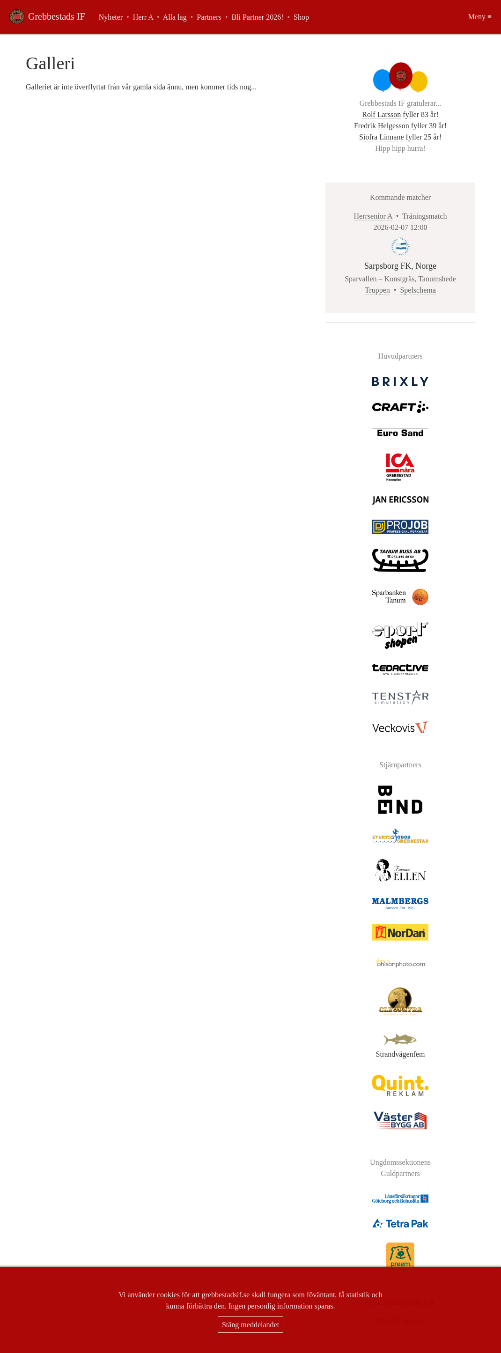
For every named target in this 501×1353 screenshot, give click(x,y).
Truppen (377, 290)
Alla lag (175, 17)
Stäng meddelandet (250, 1325)
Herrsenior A (373, 216)
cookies (168, 1295)
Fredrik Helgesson (381, 126)
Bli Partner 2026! (257, 17)
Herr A (143, 17)
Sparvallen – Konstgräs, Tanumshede (400, 279)
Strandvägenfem (400, 1050)
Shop (301, 17)
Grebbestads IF (56, 16)
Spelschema (417, 290)
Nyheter (111, 17)
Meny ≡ (480, 17)
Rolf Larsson (381, 114)
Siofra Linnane (381, 137)
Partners (209, 17)
